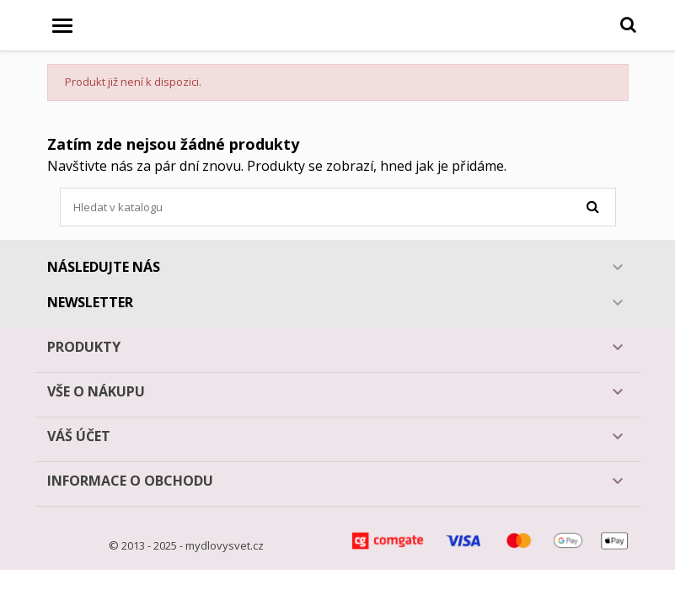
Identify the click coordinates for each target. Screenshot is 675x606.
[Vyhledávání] (338, 207)
